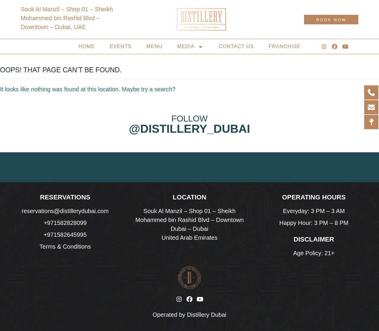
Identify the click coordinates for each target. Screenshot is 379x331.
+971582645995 (65, 234)
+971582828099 (65, 223)
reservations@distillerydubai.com (65, 211)
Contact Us (236, 46)
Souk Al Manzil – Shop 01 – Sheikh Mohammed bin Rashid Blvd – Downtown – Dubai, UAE (67, 18)
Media (190, 46)
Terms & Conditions (65, 246)
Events (120, 46)
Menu (154, 46)
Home (86, 46)
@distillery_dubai (189, 128)
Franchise (284, 46)
